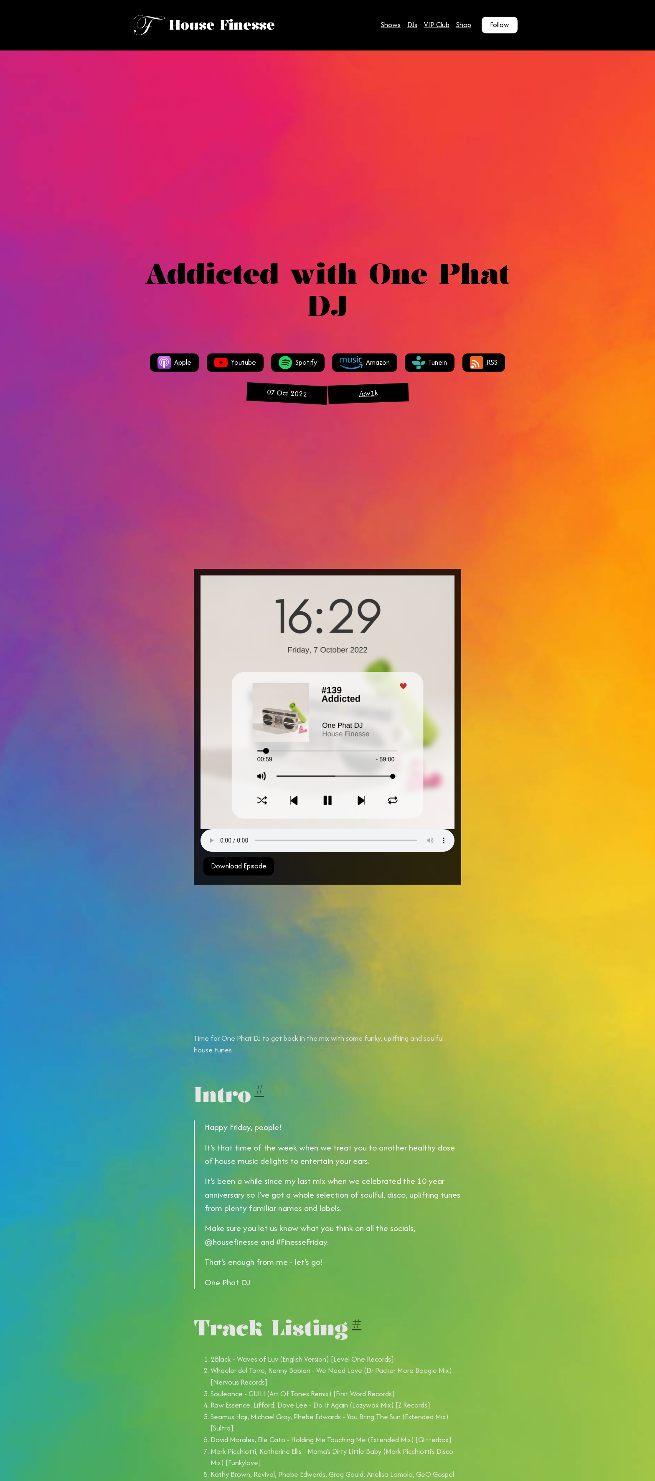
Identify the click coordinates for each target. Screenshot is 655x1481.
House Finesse (222, 25)
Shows (391, 25)
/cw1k (368, 393)
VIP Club (436, 25)
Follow (499, 25)
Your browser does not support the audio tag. (327, 840)
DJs (412, 25)
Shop (463, 25)
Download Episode (239, 866)
